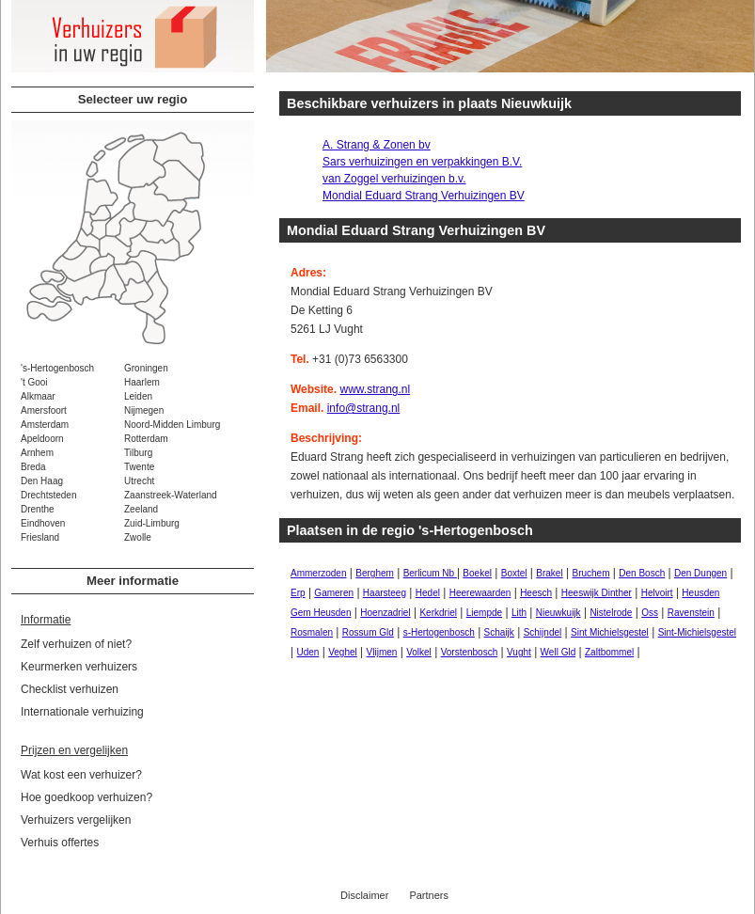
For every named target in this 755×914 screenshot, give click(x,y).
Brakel (549, 573)
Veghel (342, 652)
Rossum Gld (368, 632)
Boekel (477, 573)
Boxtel (514, 573)
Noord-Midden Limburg (172, 424)
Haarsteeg (384, 593)
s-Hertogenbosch (439, 632)
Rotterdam (146, 438)
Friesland (40, 537)
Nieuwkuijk (558, 612)
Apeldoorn (42, 438)
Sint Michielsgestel (610, 632)
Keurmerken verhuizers (79, 666)
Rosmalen (312, 632)
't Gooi (34, 382)
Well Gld (558, 652)
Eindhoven (43, 523)
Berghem (374, 573)
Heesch (536, 593)
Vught (519, 652)
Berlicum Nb (430, 573)
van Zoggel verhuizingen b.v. (394, 178)
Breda (33, 467)
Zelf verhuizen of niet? (76, 644)
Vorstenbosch (469, 652)
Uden (307, 652)
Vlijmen (382, 652)
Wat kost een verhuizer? (81, 774)
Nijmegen (144, 410)
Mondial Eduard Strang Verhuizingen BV (423, 195)
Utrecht (139, 481)
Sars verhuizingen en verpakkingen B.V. (422, 161)
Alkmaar (38, 396)
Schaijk (499, 632)
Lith (519, 612)
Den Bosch (642, 573)
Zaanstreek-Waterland (170, 495)
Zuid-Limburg (152, 523)
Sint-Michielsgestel (697, 632)
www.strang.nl (374, 389)
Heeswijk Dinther (596, 593)
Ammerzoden (318, 573)
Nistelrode (611, 612)
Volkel (419, 652)
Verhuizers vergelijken (76, 820)
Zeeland (141, 509)
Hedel (428, 593)
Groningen (146, 368)
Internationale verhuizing (82, 711)
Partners (428, 895)
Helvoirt (657, 593)
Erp (298, 593)
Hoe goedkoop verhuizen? (86, 797)
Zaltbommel (609, 652)
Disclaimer (364, 895)
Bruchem (590, 573)
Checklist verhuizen (69, 689)
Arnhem (37, 453)
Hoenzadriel (385, 612)
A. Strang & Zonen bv (376, 144)
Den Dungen (700, 573)
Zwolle (137, 537)
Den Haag (42, 481)
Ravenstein (691, 612)
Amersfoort (44, 410)
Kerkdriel (437, 612)
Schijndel (543, 632)
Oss (649, 612)
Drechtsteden (48, 495)
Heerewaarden (480, 593)
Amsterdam (45, 424)
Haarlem (142, 382)
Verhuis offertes (60, 842)
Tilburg (138, 453)
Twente (139, 467)
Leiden (138, 396)
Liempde (484, 612)
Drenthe (38, 509)
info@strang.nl (364, 408)
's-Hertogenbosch (57, 368)
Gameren (334, 593)
